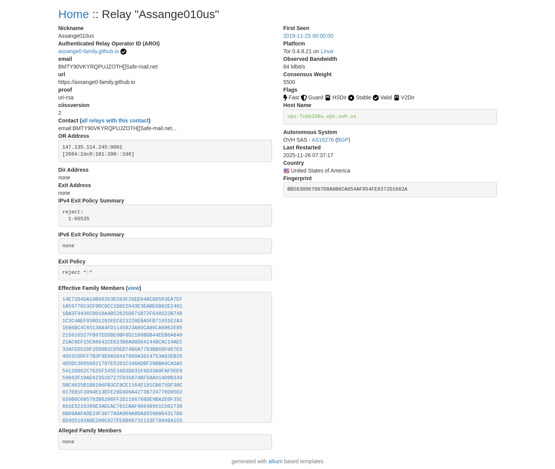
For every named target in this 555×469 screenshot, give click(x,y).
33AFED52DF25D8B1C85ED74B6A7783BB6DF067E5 (122, 349)
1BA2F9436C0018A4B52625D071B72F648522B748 (122, 314)
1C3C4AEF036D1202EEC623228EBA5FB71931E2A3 (122, 321)
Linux (327, 51)
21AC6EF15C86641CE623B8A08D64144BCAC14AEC (122, 342)
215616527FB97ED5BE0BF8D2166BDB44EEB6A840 (122, 335)
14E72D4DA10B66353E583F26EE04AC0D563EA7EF (122, 299)
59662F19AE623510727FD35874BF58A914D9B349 (122, 378)
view (133, 288)
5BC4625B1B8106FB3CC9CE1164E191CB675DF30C (122, 385)
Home (73, 14)
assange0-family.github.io (88, 51)
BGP (343, 140)
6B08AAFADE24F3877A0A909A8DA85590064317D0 (122, 414)
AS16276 (323, 140)
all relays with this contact (115, 120)
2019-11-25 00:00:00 (308, 36)
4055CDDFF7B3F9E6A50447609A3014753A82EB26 (122, 356)
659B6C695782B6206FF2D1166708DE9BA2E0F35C (122, 399)
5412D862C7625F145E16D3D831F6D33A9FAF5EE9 (122, 371)
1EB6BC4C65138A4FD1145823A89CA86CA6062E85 (122, 328)
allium (275, 461)
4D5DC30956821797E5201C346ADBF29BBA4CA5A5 (122, 364)
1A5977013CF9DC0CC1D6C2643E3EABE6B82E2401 (122, 306)
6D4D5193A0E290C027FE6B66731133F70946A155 (122, 421)
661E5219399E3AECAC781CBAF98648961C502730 (122, 406)
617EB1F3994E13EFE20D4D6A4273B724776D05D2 (122, 392)
